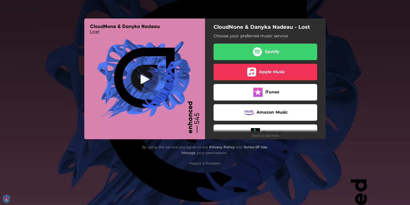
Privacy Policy (222, 147)
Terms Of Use (255, 147)
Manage (189, 153)
